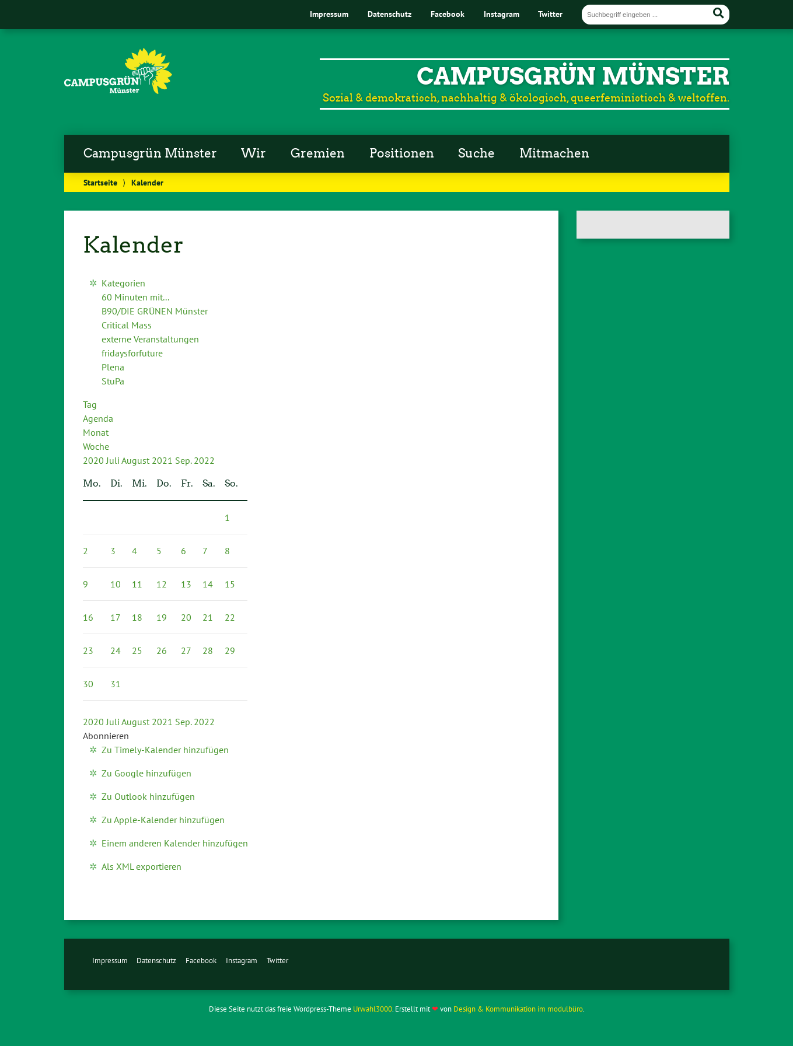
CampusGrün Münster (573, 76)
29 (230, 650)
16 (88, 617)
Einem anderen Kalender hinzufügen (175, 843)
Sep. (184, 460)
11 (137, 584)
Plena (113, 367)
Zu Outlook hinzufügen (148, 796)
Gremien (318, 153)
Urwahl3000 (372, 1009)
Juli (113, 460)
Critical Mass (127, 325)
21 (207, 617)
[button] (106, 735)
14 (207, 584)
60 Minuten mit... (135, 297)
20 (186, 617)
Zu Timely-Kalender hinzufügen (165, 749)
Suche (476, 153)
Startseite (100, 182)
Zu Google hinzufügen (146, 773)
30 (88, 684)
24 (115, 650)
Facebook (447, 13)
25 (137, 650)
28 (207, 650)
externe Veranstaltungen (150, 339)
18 (137, 617)
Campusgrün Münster (150, 153)
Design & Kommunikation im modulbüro (518, 1009)
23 (88, 650)
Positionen (401, 153)
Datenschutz (389, 13)
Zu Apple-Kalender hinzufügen (163, 819)
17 (115, 617)
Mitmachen (554, 153)
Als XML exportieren (141, 866)
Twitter (550, 13)
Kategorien (123, 283)
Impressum (329, 13)
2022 (204, 460)
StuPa (113, 381)
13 (186, 584)
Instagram (501, 13)
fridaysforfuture (132, 353)
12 (161, 584)
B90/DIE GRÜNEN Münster (155, 311)
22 (230, 617)
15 (230, 584)
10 (115, 584)
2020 (94, 460)
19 (161, 617)
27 (186, 650)
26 (161, 650)
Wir (253, 153)
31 (115, 684)
